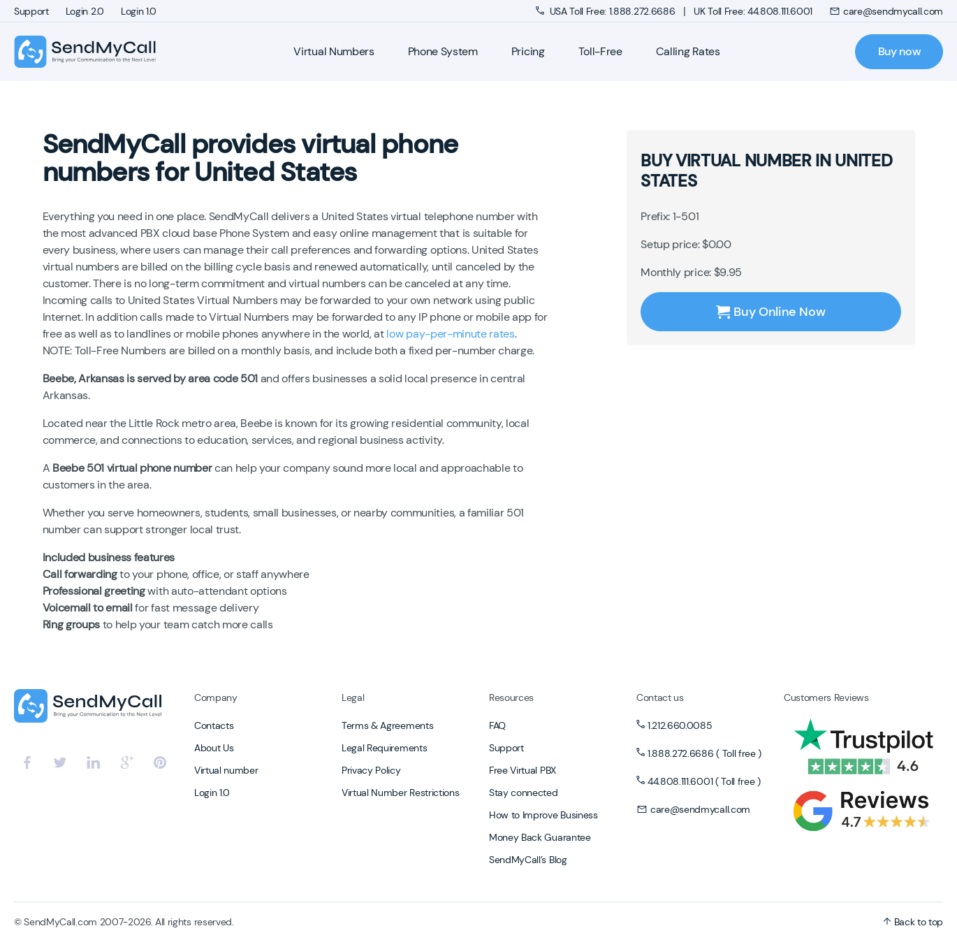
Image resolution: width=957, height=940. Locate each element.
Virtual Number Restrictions (400, 792)
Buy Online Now (770, 312)
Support (31, 11)
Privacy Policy (371, 770)
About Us (213, 748)
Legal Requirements (384, 748)
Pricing (528, 51)
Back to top (913, 922)
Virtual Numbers (333, 51)
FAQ (497, 725)
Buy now (899, 51)
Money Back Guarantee (540, 837)
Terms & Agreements (387, 725)
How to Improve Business (543, 815)
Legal (353, 697)
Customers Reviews (826, 697)
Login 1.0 (138, 11)
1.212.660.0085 (680, 725)
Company (216, 697)
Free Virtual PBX (522, 770)
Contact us (660, 697)
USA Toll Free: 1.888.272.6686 (607, 11)
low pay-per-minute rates (450, 333)
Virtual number (226, 770)
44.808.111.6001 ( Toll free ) (704, 781)
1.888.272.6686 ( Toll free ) (704, 753)
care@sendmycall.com (886, 11)
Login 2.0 (85, 11)
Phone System (443, 51)
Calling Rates (688, 51)
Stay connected (523, 792)
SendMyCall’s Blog (528, 859)
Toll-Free (600, 51)
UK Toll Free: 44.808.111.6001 (753, 11)
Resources (511, 697)
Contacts (213, 725)
